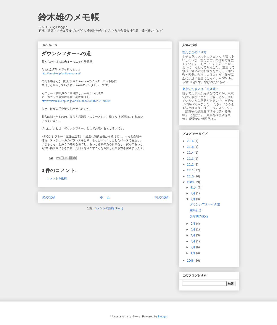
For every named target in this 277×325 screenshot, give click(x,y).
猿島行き (196, 210)
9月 (193, 193)
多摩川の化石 (199, 216)
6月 (193, 223)
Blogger (162, 316)
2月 (193, 247)
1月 (193, 253)
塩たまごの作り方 (194, 52)
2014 (191, 152)
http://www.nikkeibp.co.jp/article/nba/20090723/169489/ (76, 101)
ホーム (105, 197)
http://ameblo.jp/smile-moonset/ (61, 73)
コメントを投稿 (57, 178)
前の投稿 (161, 197)
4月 (193, 235)
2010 (191, 176)
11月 (194, 187)
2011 (191, 170)
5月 (193, 229)
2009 (191, 182)
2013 (191, 158)
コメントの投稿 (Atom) (108, 208)
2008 (191, 260)
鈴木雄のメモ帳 (68, 17)
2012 (191, 164)
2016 (191, 141)
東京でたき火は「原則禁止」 (202, 89)
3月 (193, 241)
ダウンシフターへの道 (205, 204)
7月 (193, 199)
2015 (191, 146)
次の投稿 (48, 197)
